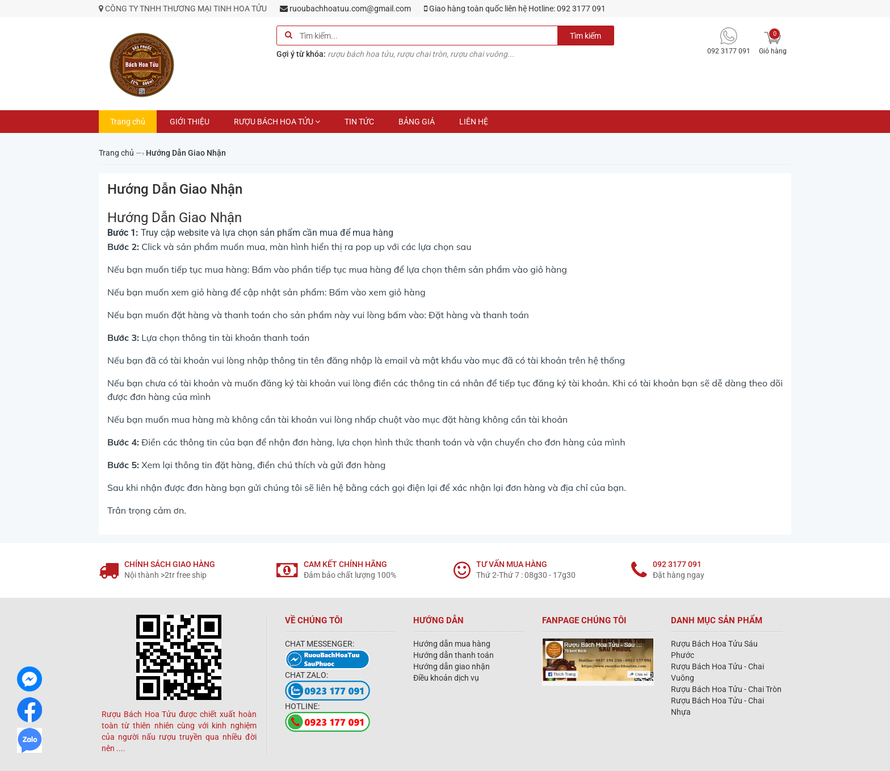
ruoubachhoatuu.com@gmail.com (345, 8)
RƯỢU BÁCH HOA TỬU (277, 121)
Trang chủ (127, 121)
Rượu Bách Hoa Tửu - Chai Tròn (726, 689)
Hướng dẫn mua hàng (451, 643)
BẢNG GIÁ (416, 121)
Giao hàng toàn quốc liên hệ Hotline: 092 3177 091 (515, 8)
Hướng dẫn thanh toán (453, 655)
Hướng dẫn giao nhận (451, 666)
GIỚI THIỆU (189, 121)
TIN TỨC (359, 121)
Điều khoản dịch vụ (446, 677)
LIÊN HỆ (473, 121)
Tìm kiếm (585, 35)
